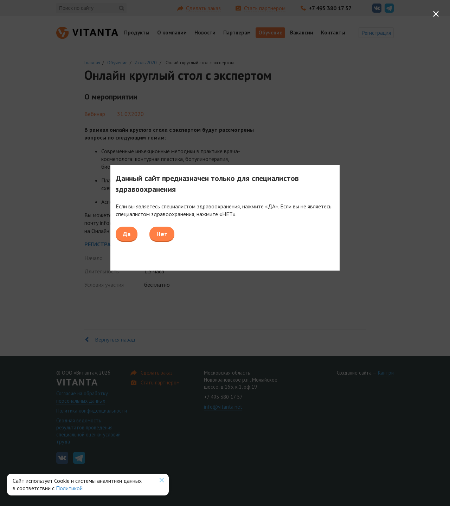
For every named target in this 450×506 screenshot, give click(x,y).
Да (126, 234)
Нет (161, 234)
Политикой (69, 488)
